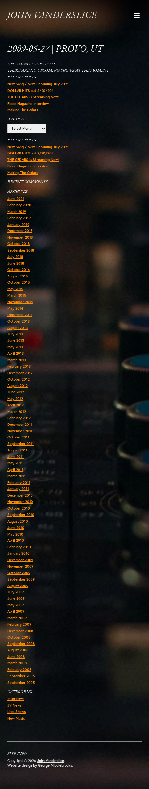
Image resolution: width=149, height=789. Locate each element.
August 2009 (17, 586)
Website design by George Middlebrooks (39, 765)
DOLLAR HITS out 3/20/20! (30, 90)
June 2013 (15, 340)
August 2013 (17, 328)
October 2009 (18, 573)
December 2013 (19, 315)
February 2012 (19, 418)
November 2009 (20, 566)
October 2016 (18, 269)
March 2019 (16, 211)
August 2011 (17, 450)
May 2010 (15, 534)
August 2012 (17, 385)
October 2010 (18, 508)
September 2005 (21, 682)
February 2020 (19, 205)
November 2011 (19, 431)
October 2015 (18, 282)
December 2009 (20, 560)
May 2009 (15, 605)
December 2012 (19, 373)
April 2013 (15, 353)
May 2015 (15, 289)
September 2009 (21, 579)
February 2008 (19, 669)
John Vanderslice (52, 15)
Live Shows (16, 711)
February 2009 (19, 624)
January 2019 (18, 224)
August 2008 (17, 650)
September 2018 (20, 250)
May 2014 (15, 308)
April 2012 (15, 405)
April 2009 (15, 611)
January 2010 (18, 553)
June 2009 (16, 598)
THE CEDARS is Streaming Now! (33, 97)
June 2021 (15, 198)
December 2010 (20, 495)
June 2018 (15, 263)
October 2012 (18, 379)
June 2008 (16, 656)
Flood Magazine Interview (28, 103)
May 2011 (15, 463)
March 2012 (16, 411)
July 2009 (15, 592)
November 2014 (20, 302)
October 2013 (18, 321)
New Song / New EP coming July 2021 (37, 84)
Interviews (15, 699)
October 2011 (18, 437)
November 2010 (20, 501)
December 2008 (20, 631)
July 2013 (15, 334)
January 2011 (18, 489)
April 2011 (15, 469)
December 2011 (19, 424)
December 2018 (19, 230)
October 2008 (18, 637)
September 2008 (21, 643)
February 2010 (19, 547)
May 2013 (15, 347)
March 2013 (16, 360)
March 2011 (16, 476)
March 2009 (17, 618)
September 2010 (20, 514)
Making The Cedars (22, 110)
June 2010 (15, 527)
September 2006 (21, 676)
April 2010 (15, 540)
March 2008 (17, 663)
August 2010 (17, 521)
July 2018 (15, 256)
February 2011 (18, 482)
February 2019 (19, 218)
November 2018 (20, 237)
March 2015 (16, 295)
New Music (16, 718)
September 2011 (20, 443)
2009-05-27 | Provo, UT (55, 49)
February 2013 (19, 366)
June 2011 (15, 456)
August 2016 (17, 276)
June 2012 (15, 392)
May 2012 (15, 398)
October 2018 (18, 243)
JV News (14, 705)
